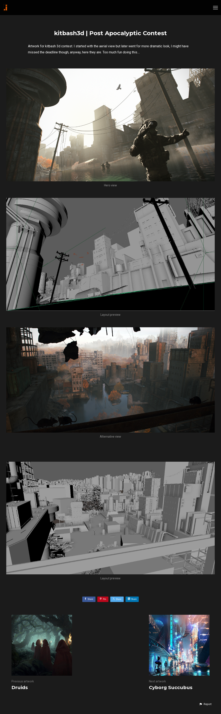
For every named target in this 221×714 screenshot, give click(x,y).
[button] (205, 704)
